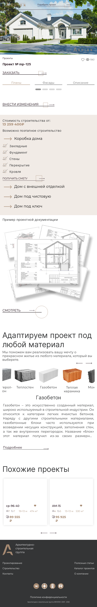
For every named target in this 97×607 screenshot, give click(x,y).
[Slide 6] (69, 50)
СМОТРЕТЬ (22, 310)
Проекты (8, 58)
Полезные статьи (84, 563)
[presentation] (79, 363)
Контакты (8, 573)
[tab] (25, 378)
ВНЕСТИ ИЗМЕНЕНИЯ (25, 104)
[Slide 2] (36, 50)
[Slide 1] (28, 50)
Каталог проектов (84, 568)
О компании (81, 573)
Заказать (23, 73)
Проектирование (12, 563)
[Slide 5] (61, 50)
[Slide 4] (52, 50)
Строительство (11, 568)
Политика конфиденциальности (48, 597)
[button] (48, 139)
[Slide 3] (44, 50)
